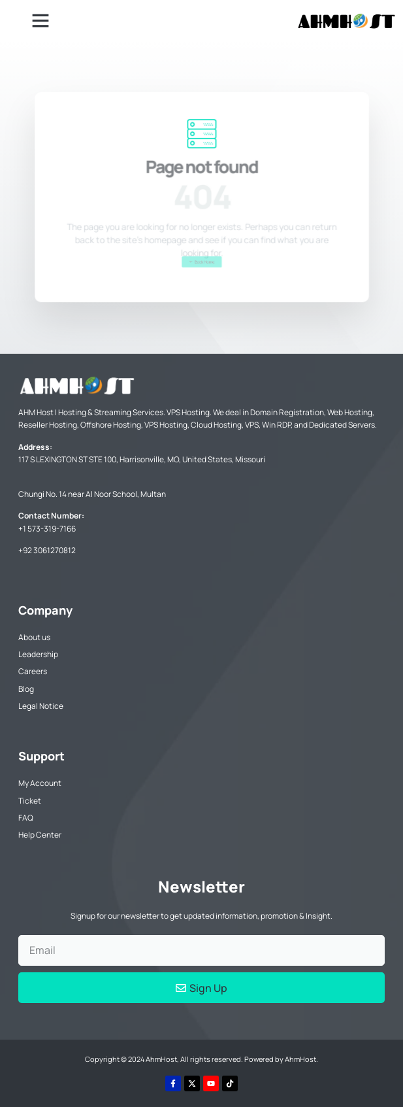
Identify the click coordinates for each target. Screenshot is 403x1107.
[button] (40, 20)
